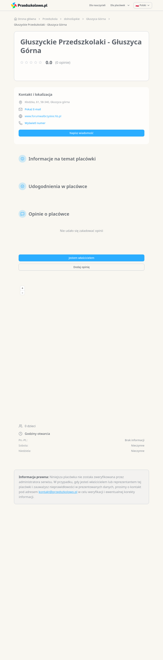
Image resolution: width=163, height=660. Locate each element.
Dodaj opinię (81, 267)
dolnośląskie (72, 19)
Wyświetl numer (35, 123)
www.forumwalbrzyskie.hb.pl (43, 116)
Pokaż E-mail (33, 109)
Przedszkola (50, 19)
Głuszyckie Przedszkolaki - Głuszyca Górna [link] (40, 24)
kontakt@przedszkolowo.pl (58, 492)
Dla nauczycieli (97, 5)
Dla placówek (120, 5)
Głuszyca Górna (96, 19)
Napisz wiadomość (81, 133)
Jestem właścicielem (81, 258)
